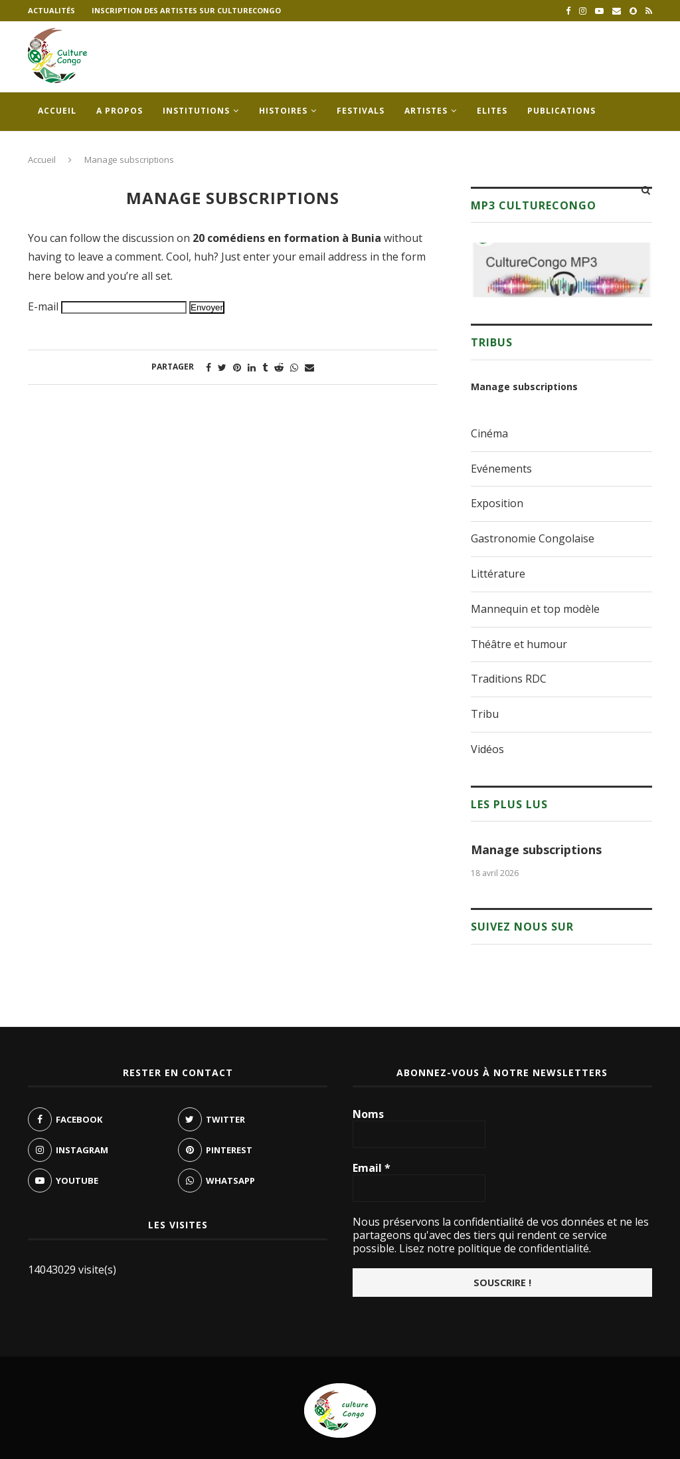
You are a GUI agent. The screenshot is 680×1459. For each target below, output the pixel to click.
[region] (561, 270)
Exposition (497, 503)
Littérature (498, 573)
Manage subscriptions (524, 386)
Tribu (485, 714)
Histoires (283, 110)
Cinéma (489, 433)
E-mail (43, 306)
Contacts (63, 150)
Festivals (360, 110)
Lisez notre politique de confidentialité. (493, 1248)
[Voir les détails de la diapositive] (561, 270)
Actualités (51, 10)
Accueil (57, 110)
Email (371, 1168)
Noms (368, 1114)
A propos (119, 110)
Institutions (196, 110)
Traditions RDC (509, 678)
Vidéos (487, 749)
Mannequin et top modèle (535, 609)
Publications (561, 110)
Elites (492, 110)
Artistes (426, 110)
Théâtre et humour (519, 644)
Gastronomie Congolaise (532, 538)
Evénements (501, 468)
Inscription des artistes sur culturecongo (186, 10)
